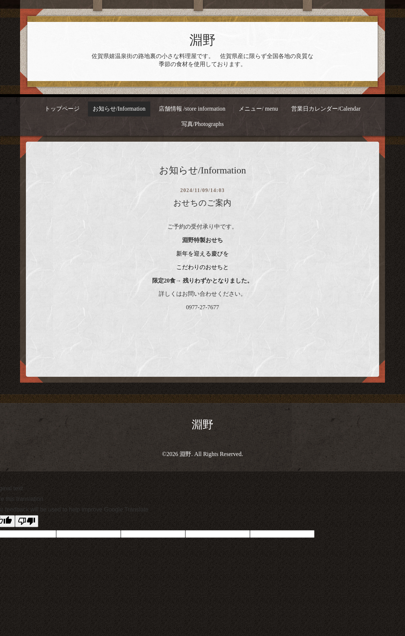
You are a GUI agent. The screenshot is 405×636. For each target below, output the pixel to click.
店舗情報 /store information (192, 109)
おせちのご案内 (202, 202)
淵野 (202, 40)
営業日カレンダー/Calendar (325, 109)
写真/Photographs (202, 124)
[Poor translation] (26, 521)
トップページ (62, 109)
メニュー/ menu (258, 109)
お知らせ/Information (119, 109)
